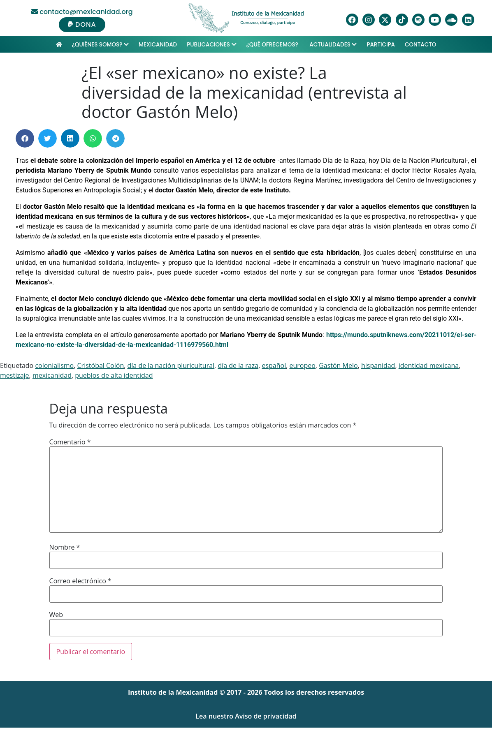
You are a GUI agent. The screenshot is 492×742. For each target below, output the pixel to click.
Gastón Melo (338, 365)
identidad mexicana (429, 365)
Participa (381, 45)
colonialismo (54, 365)
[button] (25, 138)
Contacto (420, 45)
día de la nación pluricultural (171, 365)
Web (56, 614)
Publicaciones (211, 45)
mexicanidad (52, 375)
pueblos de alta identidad (114, 375)
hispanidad (378, 365)
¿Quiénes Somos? (100, 45)
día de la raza (238, 365)
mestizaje (14, 375)
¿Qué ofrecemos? (273, 45)
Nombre (64, 547)
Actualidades (333, 45)
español (274, 365)
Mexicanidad (158, 45)
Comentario (70, 442)
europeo (302, 365)
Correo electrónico (80, 581)
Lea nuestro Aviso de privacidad (245, 716)
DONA (82, 24)
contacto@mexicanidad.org (82, 11)
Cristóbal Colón (100, 365)
